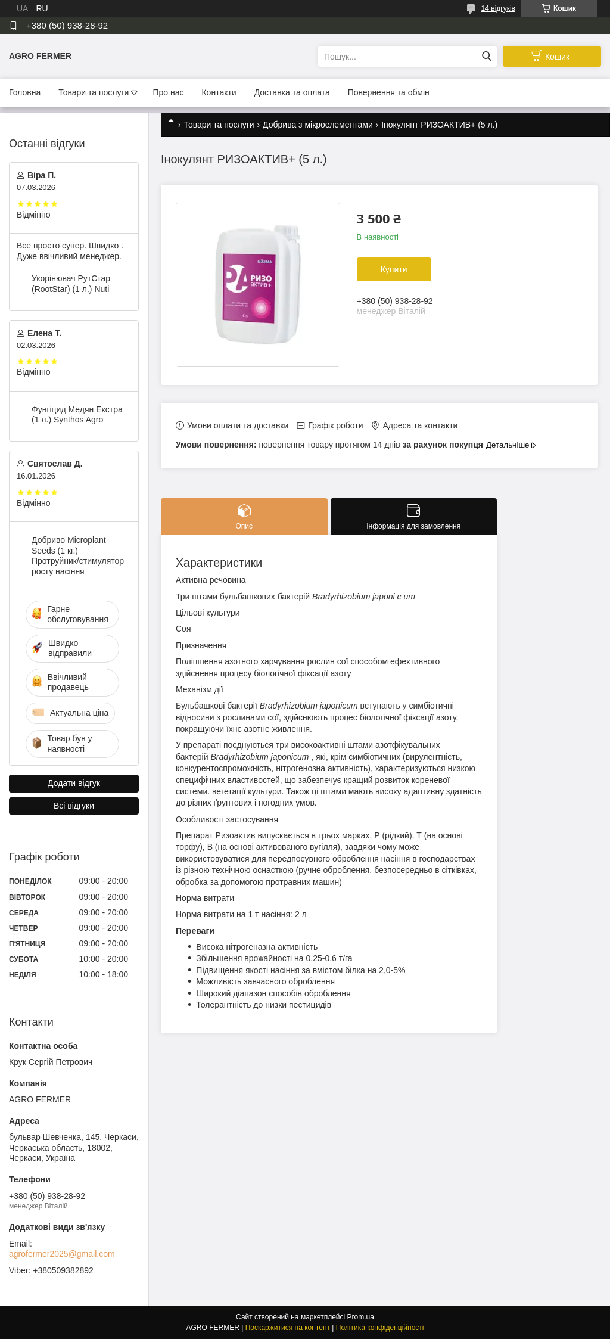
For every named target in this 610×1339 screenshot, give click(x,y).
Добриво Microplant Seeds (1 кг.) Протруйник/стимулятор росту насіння (78, 555)
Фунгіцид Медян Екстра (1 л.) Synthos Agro (77, 415)
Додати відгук (74, 783)
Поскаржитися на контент (287, 1328)
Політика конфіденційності (380, 1328)
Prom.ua (360, 1317)
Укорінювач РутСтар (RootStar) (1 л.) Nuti (71, 284)
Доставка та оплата (292, 92)
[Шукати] (486, 56)
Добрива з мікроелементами (318, 124)
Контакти (218, 92)
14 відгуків (498, 8)
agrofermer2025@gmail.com (62, 1254)
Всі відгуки (74, 805)
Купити (394, 269)
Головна (25, 92)
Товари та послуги (93, 92)
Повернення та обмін (389, 92)
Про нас (167, 92)
